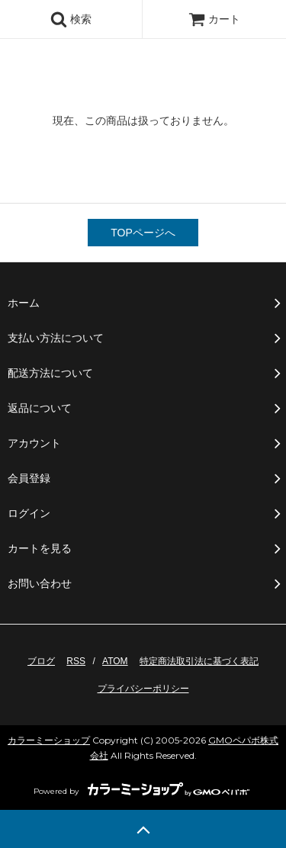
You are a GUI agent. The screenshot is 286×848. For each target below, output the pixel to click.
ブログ (41, 661)
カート (214, 19)
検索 (71, 19)
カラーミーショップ (49, 740)
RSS (75, 661)
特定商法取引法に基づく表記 (199, 661)
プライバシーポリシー (143, 688)
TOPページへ (143, 232)
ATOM (115, 661)
